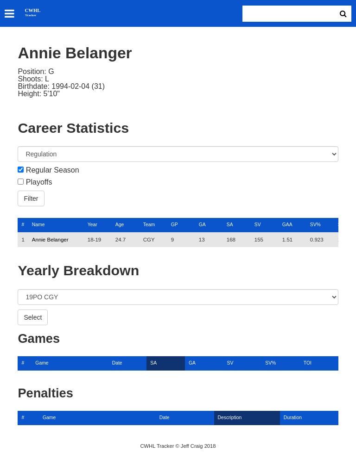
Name (38, 224)
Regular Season (52, 170)
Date (117, 362)
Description (230, 417)
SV (257, 224)
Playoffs (39, 182)
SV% (315, 224)
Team (149, 224)
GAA (287, 224)
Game (41, 362)
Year (92, 224)
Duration (293, 417)
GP (174, 224)
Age (119, 224)
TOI (308, 362)
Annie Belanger (50, 239)
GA (202, 224)
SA (230, 224)
